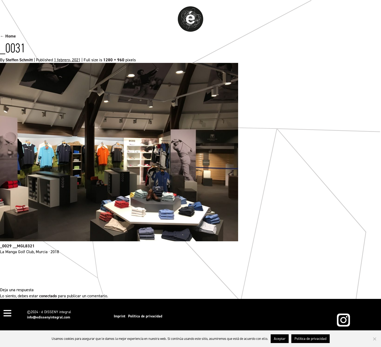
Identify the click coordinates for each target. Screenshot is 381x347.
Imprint (119, 316)
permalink (201, 271)
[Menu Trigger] (7, 312)
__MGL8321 (24, 246)
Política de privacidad (145, 316)
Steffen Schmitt (19, 60)
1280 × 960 (113, 60)
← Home (8, 36)
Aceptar (279, 338)
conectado (48, 296)
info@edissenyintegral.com (48, 317)
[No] (374, 338)
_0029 (6, 246)
